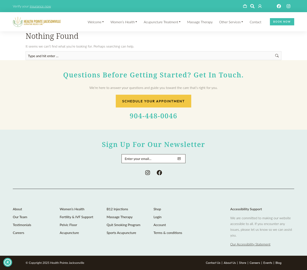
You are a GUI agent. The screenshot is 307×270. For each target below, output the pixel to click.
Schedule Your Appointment (153, 101)
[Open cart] (245, 6)
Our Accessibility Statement (250, 244)
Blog (278, 263)
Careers (254, 263)
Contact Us (213, 263)
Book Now (282, 21)
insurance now (40, 6)
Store (242, 263)
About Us (230, 263)
